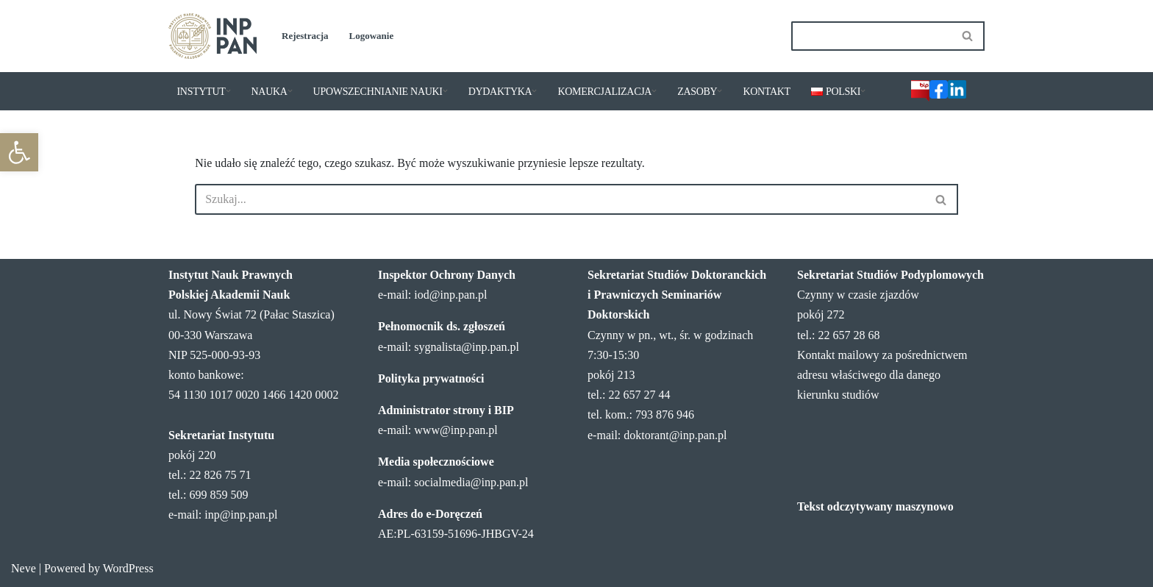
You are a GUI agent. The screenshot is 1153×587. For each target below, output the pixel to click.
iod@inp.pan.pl (450, 294)
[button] (19, 152)
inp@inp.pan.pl (240, 514)
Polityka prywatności (431, 378)
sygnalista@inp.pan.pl (466, 347)
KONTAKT (766, 91)
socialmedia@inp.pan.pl (471, 482)
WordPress (128, 568)
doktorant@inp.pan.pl (675, 435)
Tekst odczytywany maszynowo (875, 506)
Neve (23, 568)
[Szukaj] (871, 36)
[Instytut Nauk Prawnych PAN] (212, 36)
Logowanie (371, 35)
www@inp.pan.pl (455, 430)
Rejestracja (305, 35)
